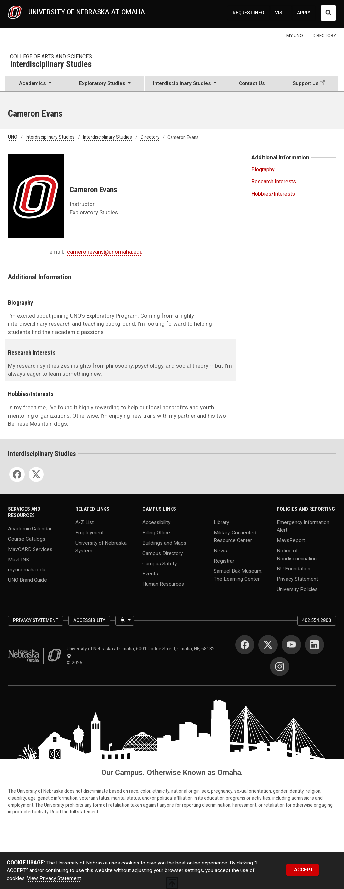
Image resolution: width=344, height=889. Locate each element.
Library (221, 522)
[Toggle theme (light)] (124, 621)
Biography (263, 169)
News (220, 551)
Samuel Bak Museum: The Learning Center (238, 575)
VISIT (280, 12)
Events (150, 574)
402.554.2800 (316, 620)
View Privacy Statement (54, 878)
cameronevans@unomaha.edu (105, 251)
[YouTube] (291, 644)
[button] (35, 84)
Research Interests (273, 181)
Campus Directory (162, 553)
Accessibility (156, 522)
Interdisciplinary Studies (51, 64)
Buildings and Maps (164, 543)
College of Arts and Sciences (51, 56)
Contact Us (252, 83)
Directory (150, 137)
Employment (89, 533)
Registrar (224, 561)
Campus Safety (159, 564)
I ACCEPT (302, 870)
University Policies (297, 589)
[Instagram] (279, 666)
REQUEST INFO (248, 12)
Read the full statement (74, 811)
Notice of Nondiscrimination (297, 554)
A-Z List (84, 522)
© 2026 (75, 662)
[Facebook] (17, 474)
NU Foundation (293, 568)
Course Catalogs (26, 539)
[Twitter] (36, 474)
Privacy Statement (297, 579)
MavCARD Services (30, 549)
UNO (12, 137)
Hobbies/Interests (273, 194)
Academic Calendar (30, 528)
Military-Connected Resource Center (235, 536)
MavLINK (18, 559)
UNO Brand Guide (27, 580)
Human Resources (163, 584)
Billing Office (156, 533)
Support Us (306, 83)
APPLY (303, 12)
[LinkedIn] (314, 644)
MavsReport (291, 540)
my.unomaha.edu (26, 569)
